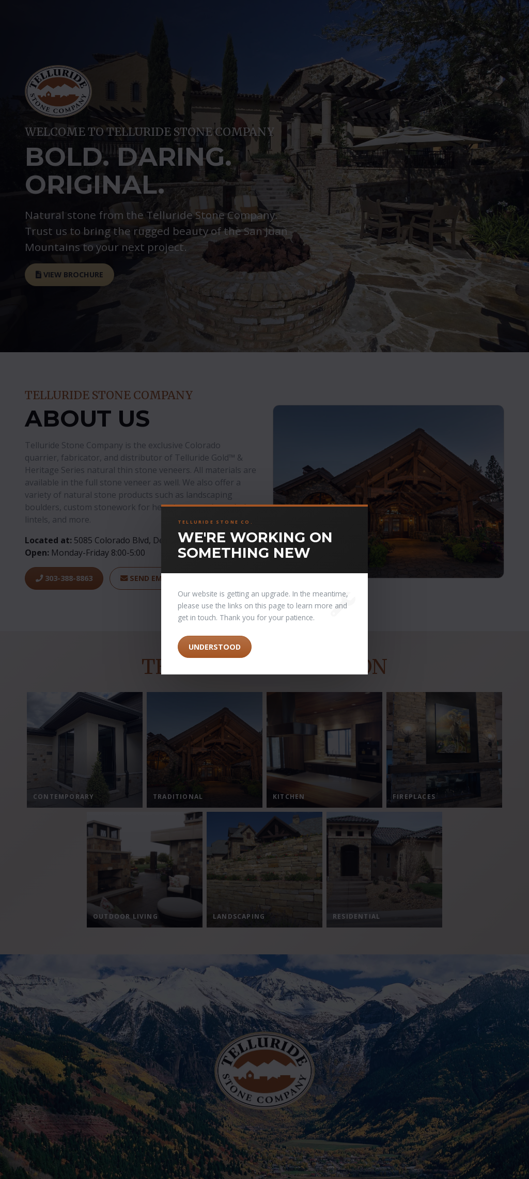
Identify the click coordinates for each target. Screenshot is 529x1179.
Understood (215, 647)
